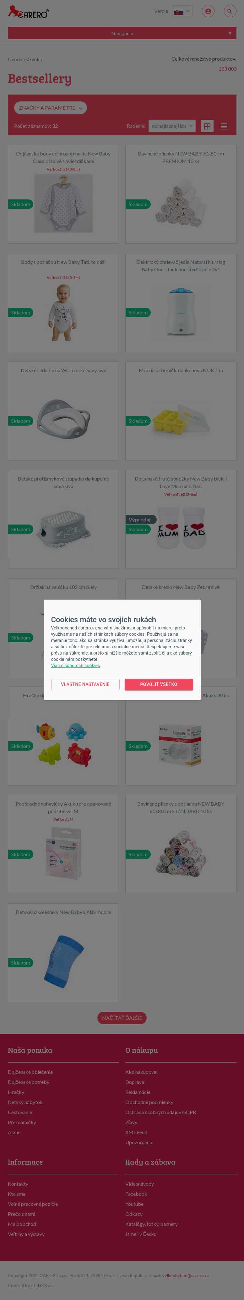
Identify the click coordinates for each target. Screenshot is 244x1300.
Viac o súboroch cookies (75, 665)
